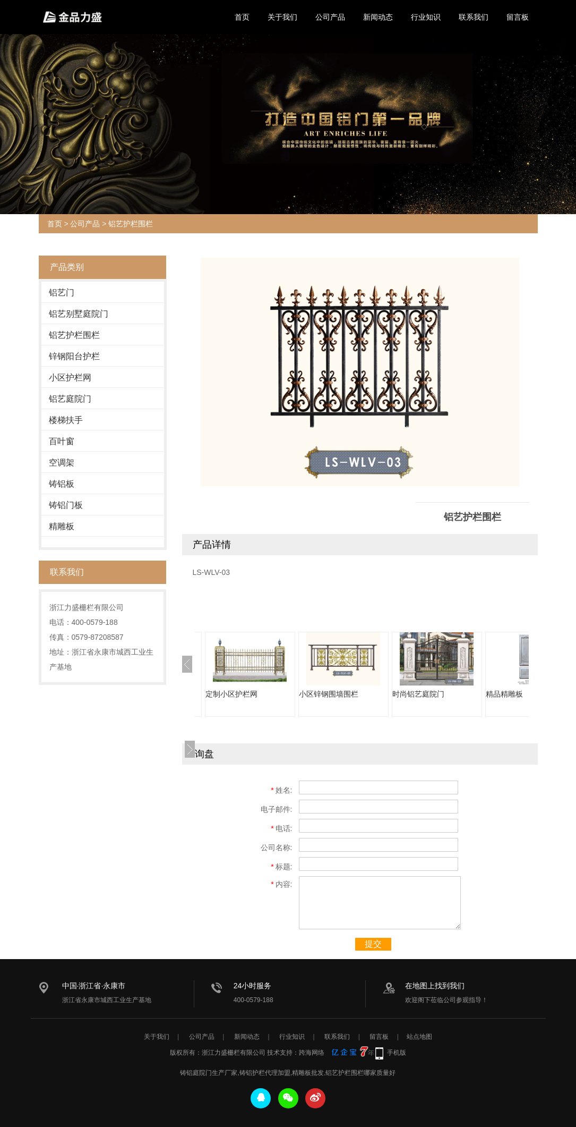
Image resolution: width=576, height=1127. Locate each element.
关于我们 (282, 17)
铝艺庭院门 (70, 398)
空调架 (61, 462)
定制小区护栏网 (231, 694)
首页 (242, 17)
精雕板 (61, 526)
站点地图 (419, 1036)
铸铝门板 (66, 505)
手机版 (396, 1052)
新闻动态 (378, 17)
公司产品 (330, 17)
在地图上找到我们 (435, 985)
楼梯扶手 (66, 420)
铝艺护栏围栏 (130, 223)
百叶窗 (61, 441)
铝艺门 (61, 292)
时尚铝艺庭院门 (418, 694)
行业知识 (426, 17)
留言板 (517, 17)
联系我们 (473, 17)
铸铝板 (61, 483)
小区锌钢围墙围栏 (328, 694)
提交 (373, 943)
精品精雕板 (504, 694)
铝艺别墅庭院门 (78, 313)
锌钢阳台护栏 (74, 356)
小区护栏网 (70, 377)
